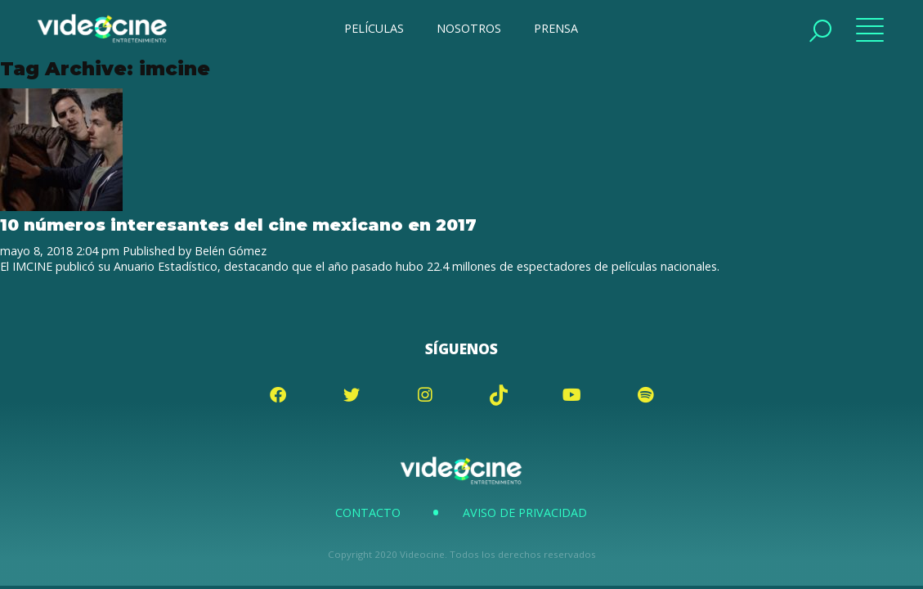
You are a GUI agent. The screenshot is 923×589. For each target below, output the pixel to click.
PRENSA (556, 28)
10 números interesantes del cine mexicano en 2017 (238, 224)
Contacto (368, 512)
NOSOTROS (469, 28)
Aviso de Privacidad (525, 512)
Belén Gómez (231, 251)
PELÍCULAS (374, 28)
